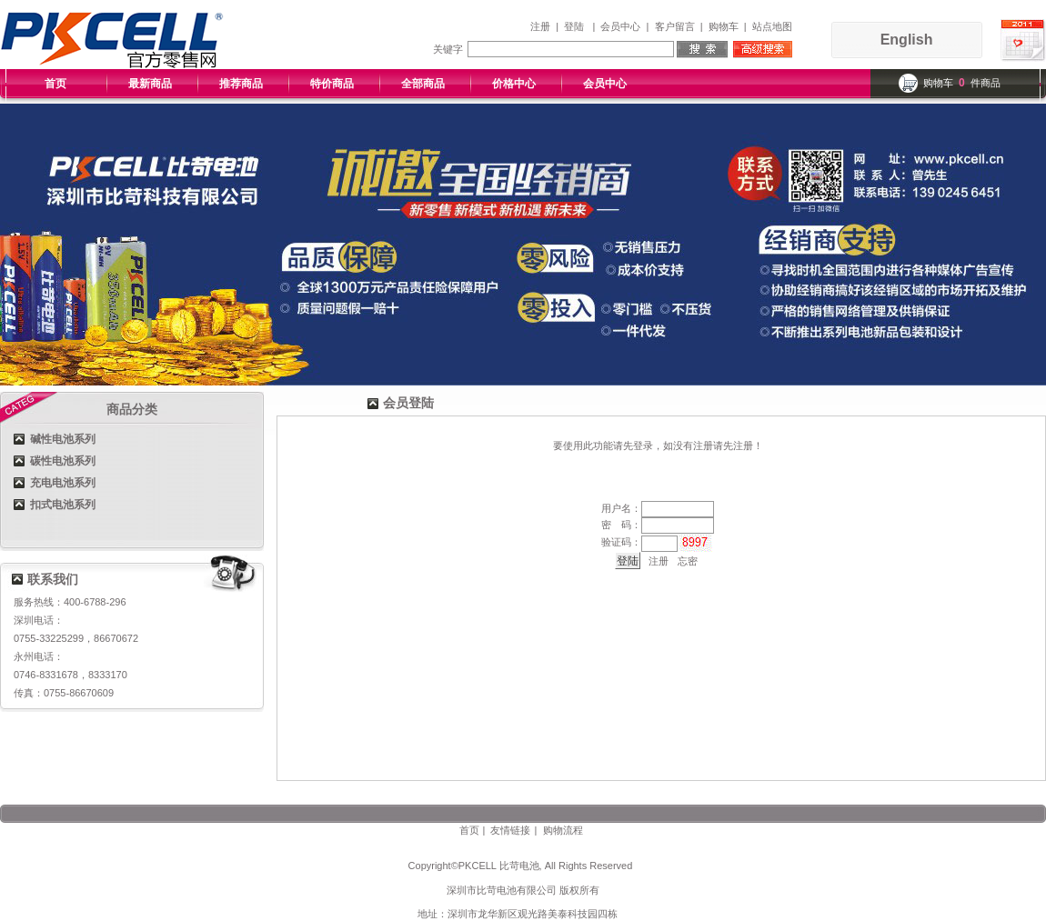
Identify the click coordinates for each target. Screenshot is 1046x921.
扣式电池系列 (63, 504)
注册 (540, 26)
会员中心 (620, 26)
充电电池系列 (63, 482)
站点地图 (772, 26)
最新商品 (150, 83)
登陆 (574, 26)
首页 (55, 83)
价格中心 (514, 83)
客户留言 (675, 26)
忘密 (688, 561)
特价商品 (332, 83)
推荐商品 (241, 83)
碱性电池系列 (63, 439)
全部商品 (423, 83)
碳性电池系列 (63, 461)
